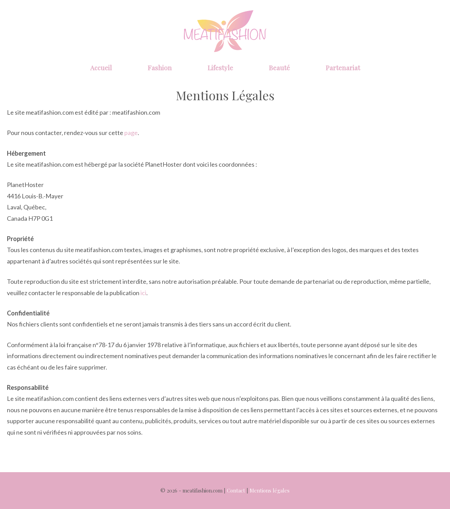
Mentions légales (270, 490)
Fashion (160, 67)
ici (143, 293)
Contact (236, 490)
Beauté (279, 67)
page (131, 132)
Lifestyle (220, 67)
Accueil (101, 67)
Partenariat (343, 67)
